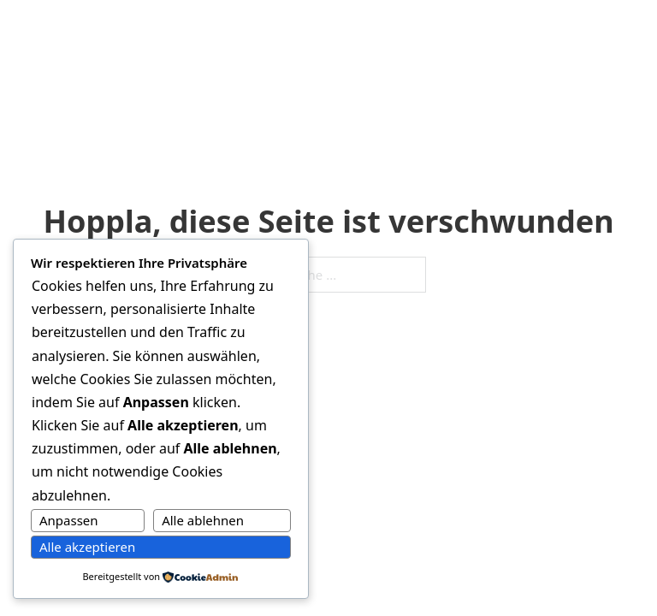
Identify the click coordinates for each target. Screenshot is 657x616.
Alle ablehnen (203, 520)
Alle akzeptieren (87, 546)
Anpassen (68, 520)
